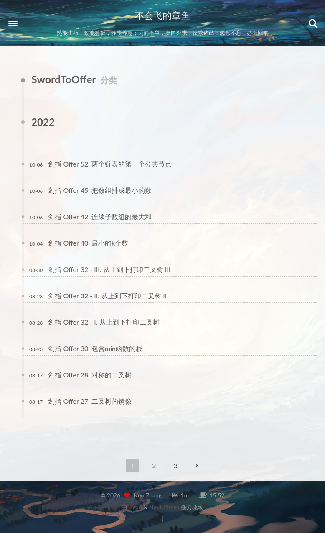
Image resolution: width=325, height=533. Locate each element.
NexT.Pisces (164, 506)
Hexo (135, 506)
